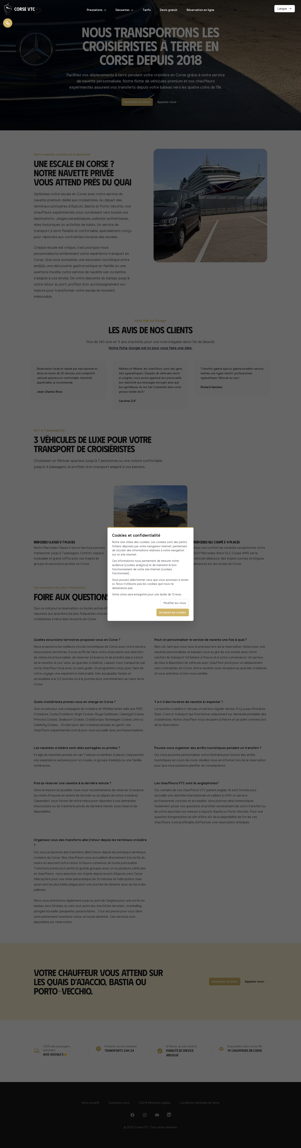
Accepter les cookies (172, 612)
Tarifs (147, 10)
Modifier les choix (175, 603)
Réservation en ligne (200, 10)
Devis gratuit (168, 10)
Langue (285, 9)
